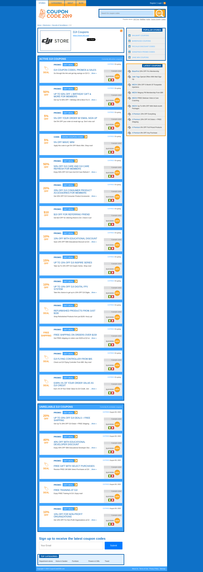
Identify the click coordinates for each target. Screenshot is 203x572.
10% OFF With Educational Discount (75, 238)
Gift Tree (136, 19)
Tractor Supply (155, 19)
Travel (107, 561)
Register (153, 3)
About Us (135, 569)
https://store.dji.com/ (81, 36)
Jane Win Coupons (140, 57)
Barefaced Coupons (141, 41)
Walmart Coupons (140, 36)
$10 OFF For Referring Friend (72, 214)
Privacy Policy (154, 569)
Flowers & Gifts (94, 561)
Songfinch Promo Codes (143, 52)
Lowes (163, 19)
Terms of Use (143, 569)
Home (39, 25)
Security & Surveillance (60, 25)
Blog (81, 3)
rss (121, 31)
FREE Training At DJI (66, 490)
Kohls (148, 19)
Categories (56, 3)
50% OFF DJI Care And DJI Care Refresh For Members (71, 167)
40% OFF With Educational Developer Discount (69, 443)
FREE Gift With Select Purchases (74, 466)
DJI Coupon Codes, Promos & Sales (75, 70)
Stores (42, 3)
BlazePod (145, 71)
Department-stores (46, 561)
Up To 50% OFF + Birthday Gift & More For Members (72, 95)
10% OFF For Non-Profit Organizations (68, 515)
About (70, 3)
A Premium (144, 114)
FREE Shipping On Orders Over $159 (75, 335)
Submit (113, 545)
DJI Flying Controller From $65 (73, 359)
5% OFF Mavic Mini (64, 142)
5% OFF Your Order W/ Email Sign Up (75, 118)
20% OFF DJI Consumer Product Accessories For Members (73, 191)
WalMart (143, 19)
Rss (165, 3)
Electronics (46, 25)
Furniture (75, 561)
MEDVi (147, 93)
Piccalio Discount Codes (143, 46)
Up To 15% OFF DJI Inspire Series (73, 262)
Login (159, 3)
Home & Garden (62, 561)
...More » (93, 73)
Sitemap (162, 569)
